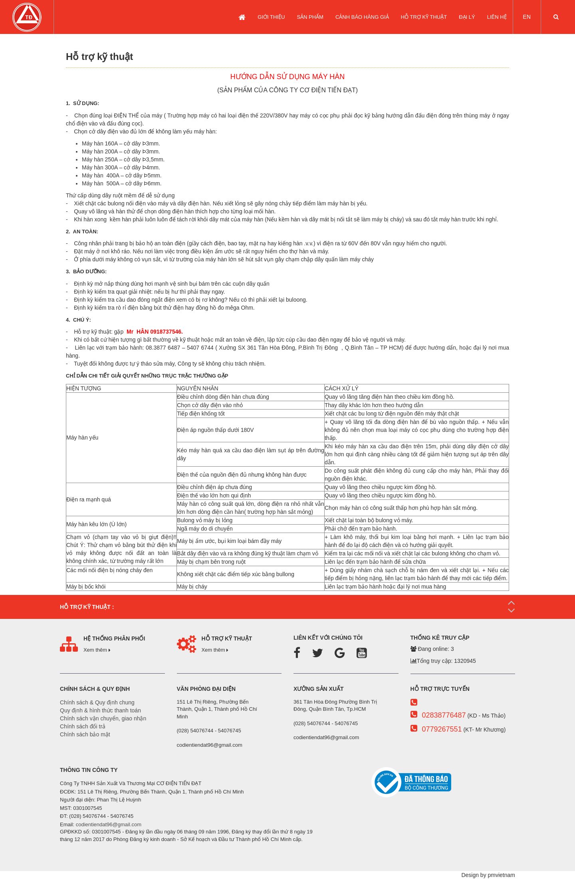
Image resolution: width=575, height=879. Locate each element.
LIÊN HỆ (497, 17)
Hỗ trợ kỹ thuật (424, 17)
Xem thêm (97, 650)
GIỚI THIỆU (271, 17)
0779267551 (442, 729)
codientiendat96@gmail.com (108, 824)
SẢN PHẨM (310, 17)
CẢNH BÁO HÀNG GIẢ (362, 17)
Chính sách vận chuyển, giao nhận (103, 718)
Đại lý (467, 17)
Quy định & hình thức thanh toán (100, 710)
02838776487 (444, 715)
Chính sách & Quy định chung (97, 702)
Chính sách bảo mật (85, 734)
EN (527, 17)
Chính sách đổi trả (82, 726)
